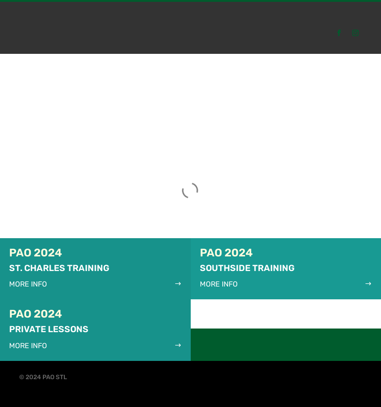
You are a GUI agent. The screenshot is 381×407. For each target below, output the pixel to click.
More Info (28, 284)
